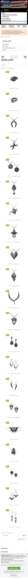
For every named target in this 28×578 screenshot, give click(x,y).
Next (25, 535)
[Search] (14, 22)
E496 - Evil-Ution (14, 483)
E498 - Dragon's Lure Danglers (14, 373)
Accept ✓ (14, 568)
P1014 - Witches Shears (14, 154)
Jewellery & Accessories (9, 15)
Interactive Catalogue (12, 26)
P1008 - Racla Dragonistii (14, 286)
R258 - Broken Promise (14, 110)
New (3, 13)
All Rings (4, 50)
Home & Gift (5, 16)
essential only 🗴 (14, 571)
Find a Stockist (6, 20)
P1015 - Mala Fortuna (14, 132)
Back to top (22, 539)
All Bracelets (5, 44)
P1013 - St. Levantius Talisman (14, 176)
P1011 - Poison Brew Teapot (14, 220)
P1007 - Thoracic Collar (14, 307)
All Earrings (5, 46)
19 (7, 535)
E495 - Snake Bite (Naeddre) (14, 417)
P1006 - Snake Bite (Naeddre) (14, 329)
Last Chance (6, 18)
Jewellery (6, 41)
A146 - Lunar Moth (14, 439)
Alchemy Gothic (24, 26)
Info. (14, 575)
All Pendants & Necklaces (8, 48)
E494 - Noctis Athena (14, 505)
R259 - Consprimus (14, 88)
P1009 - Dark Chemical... (14, 264)
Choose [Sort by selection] (14, 65)
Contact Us (19, 26)
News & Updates (3, 26)
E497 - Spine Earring (14, 395)
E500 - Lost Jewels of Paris (14, 351)
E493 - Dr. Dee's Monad (14, 527)
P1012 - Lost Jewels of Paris (14, 198)
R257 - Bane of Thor (14, 461)
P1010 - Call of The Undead (14, 242)
